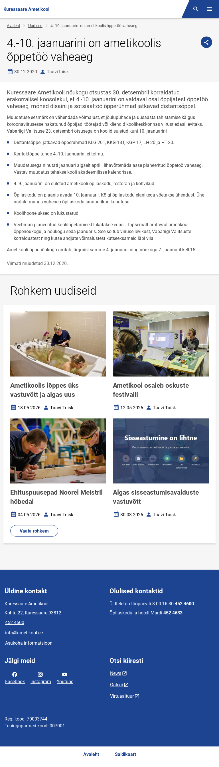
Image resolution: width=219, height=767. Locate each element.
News (115, 673)
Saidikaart (125, 754)
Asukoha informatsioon (28, 643)
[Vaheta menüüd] (209, 9)
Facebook (15, 677)
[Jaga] (206, 42)
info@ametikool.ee (24, 633)
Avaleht (13, 25)
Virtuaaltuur (122, 696)
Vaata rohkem (34, 531)
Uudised (35, 25)
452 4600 (14, 622)
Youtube (65, 677)
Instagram (41, 677)
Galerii (116, 684)
